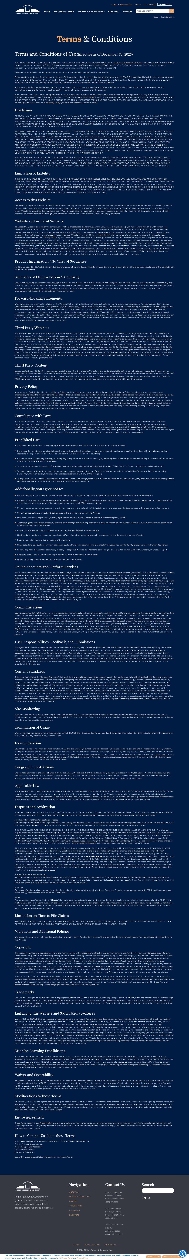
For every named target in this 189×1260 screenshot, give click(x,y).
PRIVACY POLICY (110, 1244)
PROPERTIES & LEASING (79, 1197)
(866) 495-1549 (111, 1218)
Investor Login (150, 4)
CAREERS (73, 1201)
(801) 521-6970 (116, 1215)
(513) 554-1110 (116, 1199)
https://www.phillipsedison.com (128, 62)
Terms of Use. (82, 1258)
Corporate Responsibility (121, 4)
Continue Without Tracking (172, 1256)
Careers (138, 4)
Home (156, 17)
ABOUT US (73, 1192)
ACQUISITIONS (75, 1206)
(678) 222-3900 (117, 1234)
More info (91, 1258)
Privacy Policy (89, 97)
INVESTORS (127, 12)
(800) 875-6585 (111, 1202)
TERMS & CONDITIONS (92, 1244)
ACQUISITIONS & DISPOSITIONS (91, 12)
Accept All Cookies (153, 1256)
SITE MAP (76, 1244)
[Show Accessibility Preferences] (183, 1254)
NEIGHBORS (113, 12)
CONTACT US (164, 4)
